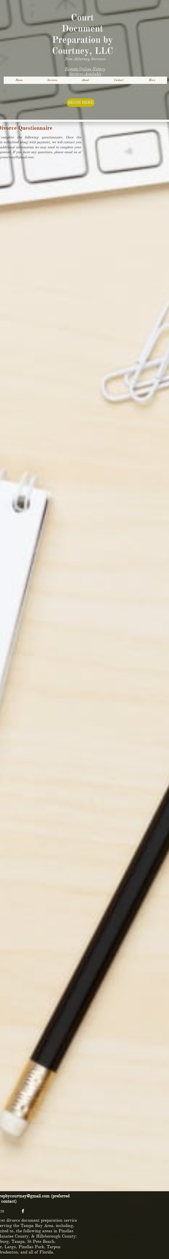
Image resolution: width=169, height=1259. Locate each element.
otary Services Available (87, 71)
